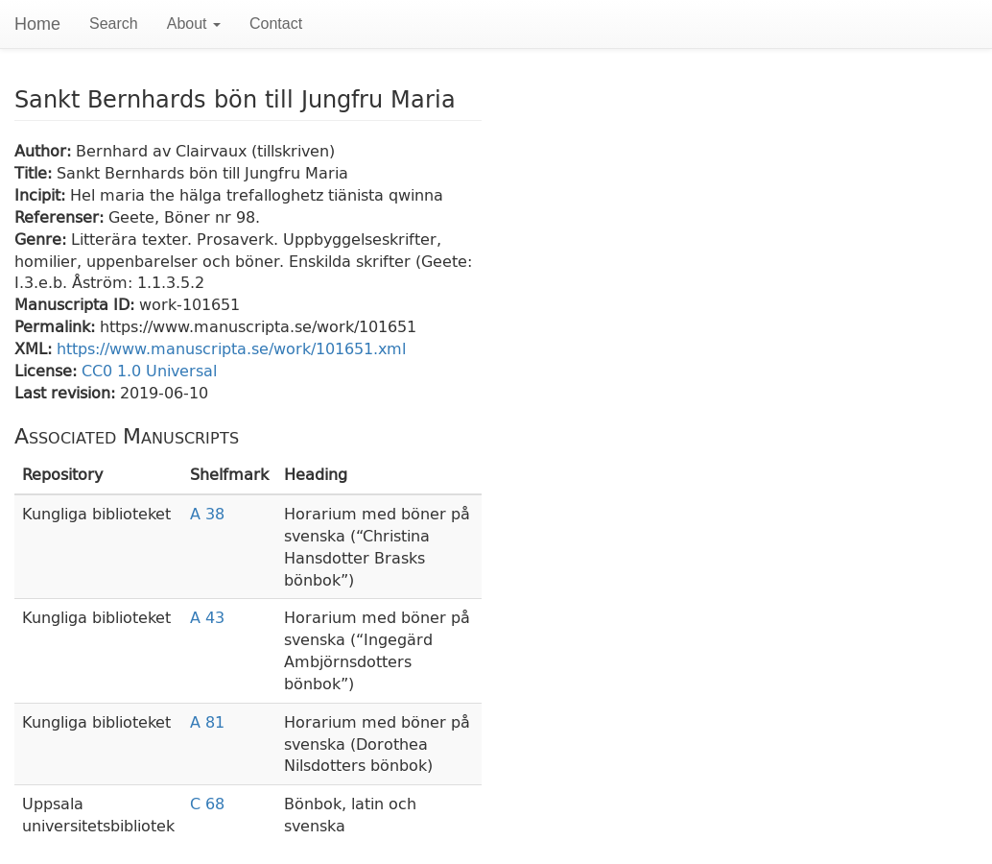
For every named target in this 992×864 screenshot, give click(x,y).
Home (37, 24)
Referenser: (61, 216)
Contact (275, 23)
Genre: (42, 239)
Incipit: (42, 194)
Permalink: (57, 326)
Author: (45, 150)
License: (48, 370)
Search (113, 23)
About (194, 23)
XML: (35, 348)
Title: (35, 172)
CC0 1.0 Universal (149, 370)
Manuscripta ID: (76, 304)
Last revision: (67, 392)
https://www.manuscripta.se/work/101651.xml (231, 348)
